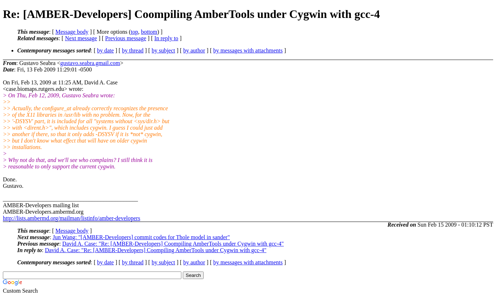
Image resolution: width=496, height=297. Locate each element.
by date (105, 50)
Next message (81, 38)
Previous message (125, 38)
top (134, 32)
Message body (71, 32)
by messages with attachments (248, 50)
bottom (149, 32)
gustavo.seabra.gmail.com (90, 63)
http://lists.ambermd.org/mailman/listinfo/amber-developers (71, 218)
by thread (133, 50)
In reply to (166, 38)
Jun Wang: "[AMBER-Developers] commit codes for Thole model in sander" (141, 237)
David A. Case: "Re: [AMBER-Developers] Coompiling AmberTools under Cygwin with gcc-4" (173, 244)
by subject (163, 50)
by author (194, 50)
